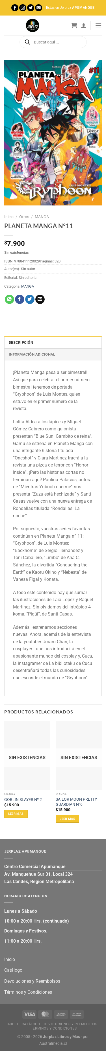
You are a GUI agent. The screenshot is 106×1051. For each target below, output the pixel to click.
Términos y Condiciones (28, 992)
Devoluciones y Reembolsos (32, 981)
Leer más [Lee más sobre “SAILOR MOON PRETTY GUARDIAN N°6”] (67, 819)
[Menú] (98, 25)
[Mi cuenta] (83, 25)
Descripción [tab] (21, 342)
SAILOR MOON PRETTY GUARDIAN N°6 (76, 802)
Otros (24, 216)
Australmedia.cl (53, 1043)
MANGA (42, 216)
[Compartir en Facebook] (19, 299)
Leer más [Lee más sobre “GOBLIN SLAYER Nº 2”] (16, 814)
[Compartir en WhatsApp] (9, 299)
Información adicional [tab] (32, 354)
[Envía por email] (40, 299)
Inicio (9, 216)
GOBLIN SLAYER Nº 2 (23, 799)
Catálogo (13, 970)
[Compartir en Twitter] (29, 299)
